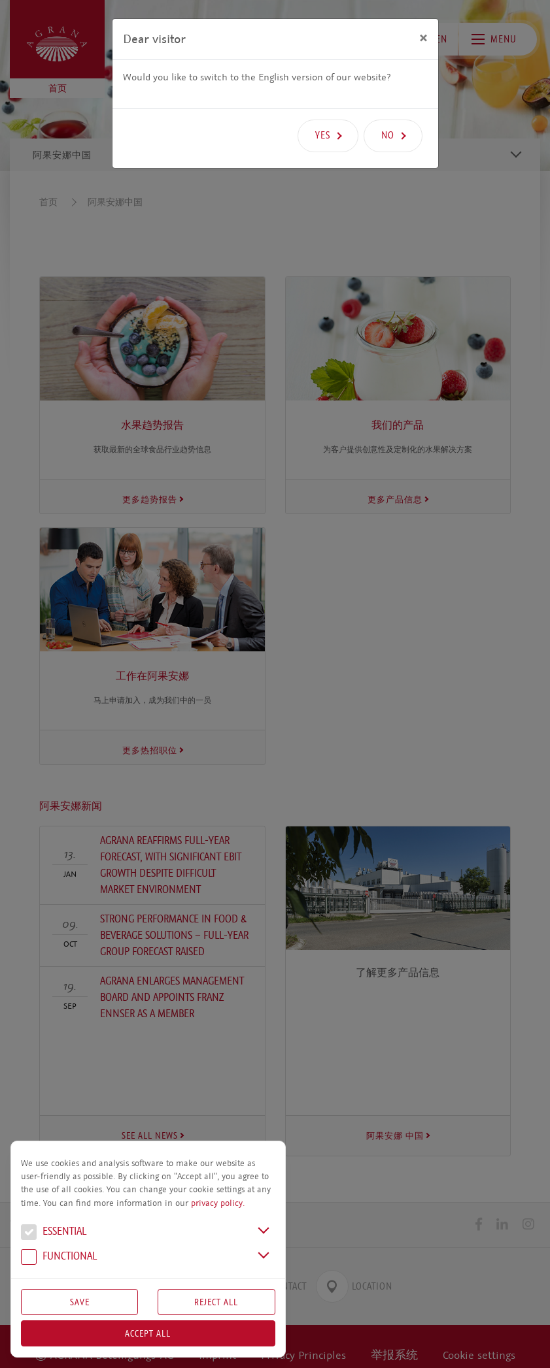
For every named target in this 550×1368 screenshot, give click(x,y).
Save (80, 1302)
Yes (322, 135)
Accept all (148, 1333)
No (387, 135)
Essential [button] (53, 1233)
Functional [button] (59, 1257)
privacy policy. (218, 1203)
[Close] (423, 37)
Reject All (216, 1302)
